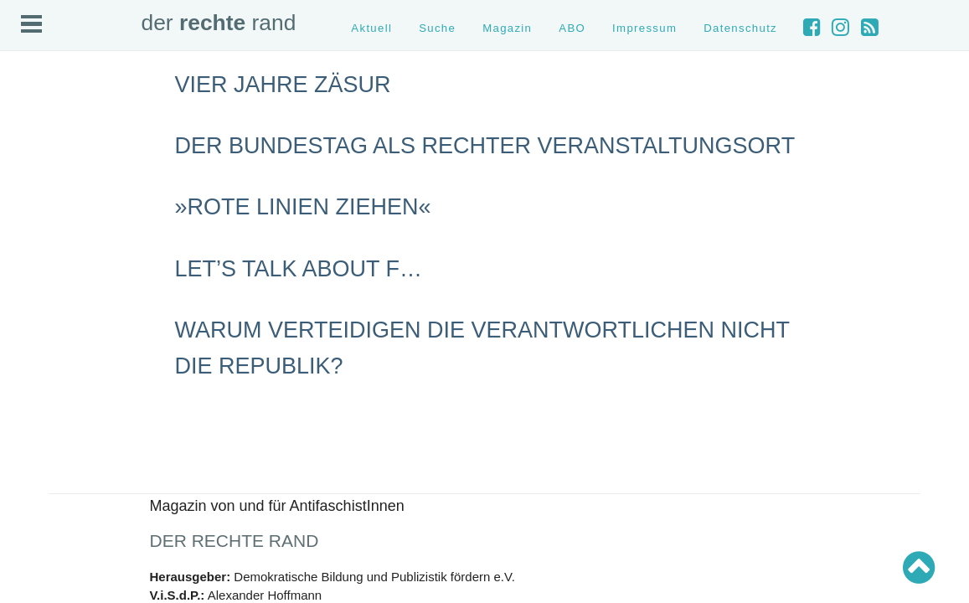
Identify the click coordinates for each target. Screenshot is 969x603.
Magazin (507, 28)
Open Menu (31, 23)
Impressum (644, 28)
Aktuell (371, 28)
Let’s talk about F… (299, 268)
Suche (437, 28)
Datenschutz (740, 28)
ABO (572, 28)
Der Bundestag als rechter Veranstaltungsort (485, 145)
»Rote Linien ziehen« (303, 206)
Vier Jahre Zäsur (283, 84)
